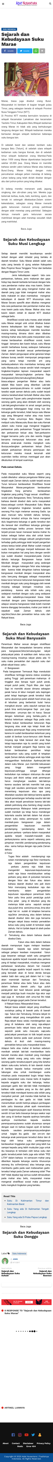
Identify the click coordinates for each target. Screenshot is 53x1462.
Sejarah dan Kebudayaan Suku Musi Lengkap (26, 241)
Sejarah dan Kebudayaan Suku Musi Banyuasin (25, 636)
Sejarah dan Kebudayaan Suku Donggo (25, 1234)
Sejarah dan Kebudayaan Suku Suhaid (10, 1273)
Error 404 (31, 1446)
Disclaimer (28, 1443)
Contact (16, 1443)
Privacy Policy (43, 1443)
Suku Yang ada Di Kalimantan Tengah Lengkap (28, 1211)
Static (20, 1446)
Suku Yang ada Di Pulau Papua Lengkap (27, 1217)
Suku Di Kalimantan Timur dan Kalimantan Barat (28, 1202)
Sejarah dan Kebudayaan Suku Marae (22, 39)
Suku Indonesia (19, 1253)
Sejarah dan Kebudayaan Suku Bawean (42, 1273)
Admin (15, 1259)
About (5, 1443)
